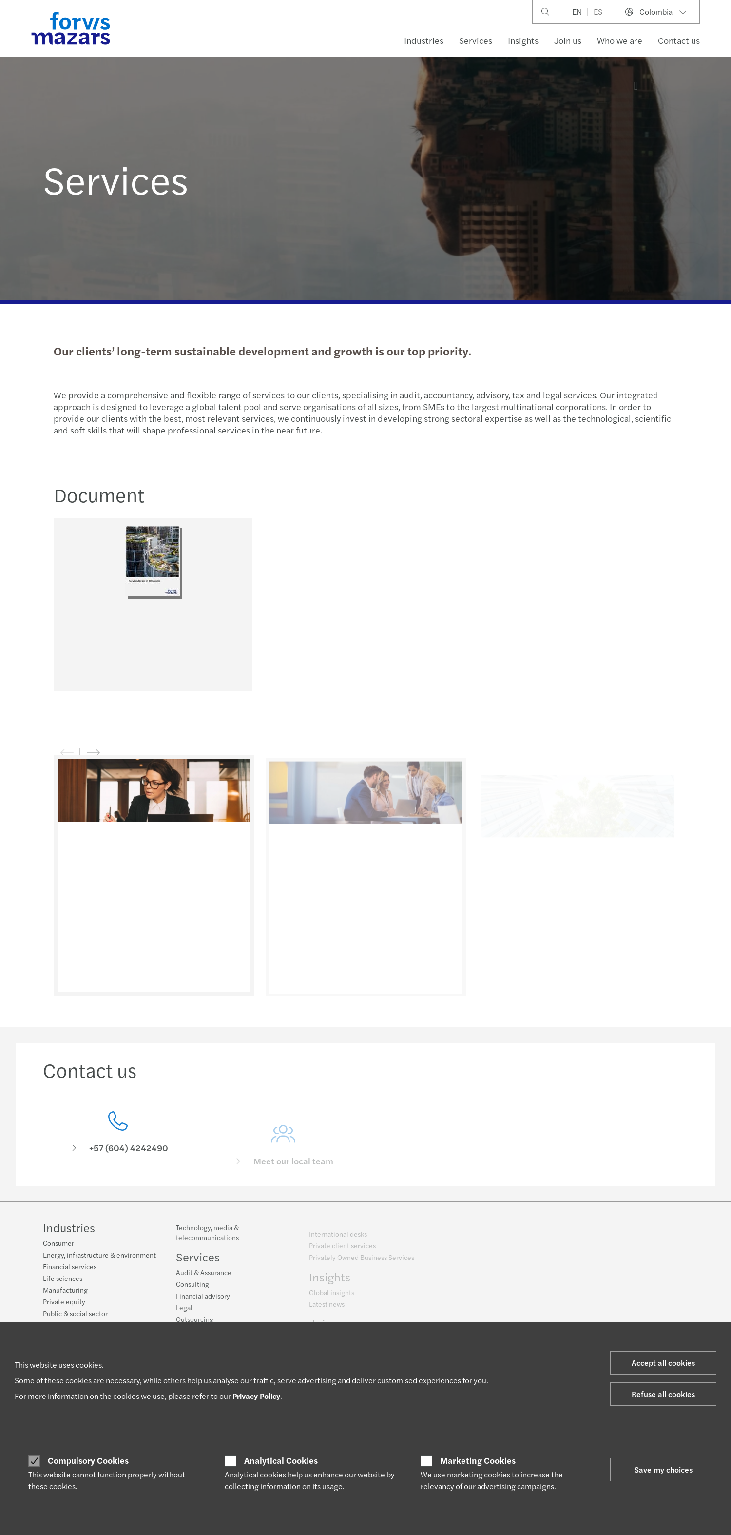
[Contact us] (118, 1146)
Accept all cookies (663, 1362)
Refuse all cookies (663, 1393)
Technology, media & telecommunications (207, 1237)
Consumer (58, 1244)
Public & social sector (75, 1314)
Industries (423, 40)
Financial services (69, 1267)
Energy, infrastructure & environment (99, 1255)
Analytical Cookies (281, 1460)
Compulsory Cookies (88, 1460)
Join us (567, 40)
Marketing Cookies (478, 1460)
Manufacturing (65, 1291)
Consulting (192, 1289)
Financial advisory (203, 1301)
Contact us (679, 40)
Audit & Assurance (203, 1277)
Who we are (619, 40)
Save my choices (664, 1469)
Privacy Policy (256, 1395)
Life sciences (62, 1279)
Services (475, 40)
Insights (523, 40)
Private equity (64, 1302)
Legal (184, 1313)
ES (598, 11)
